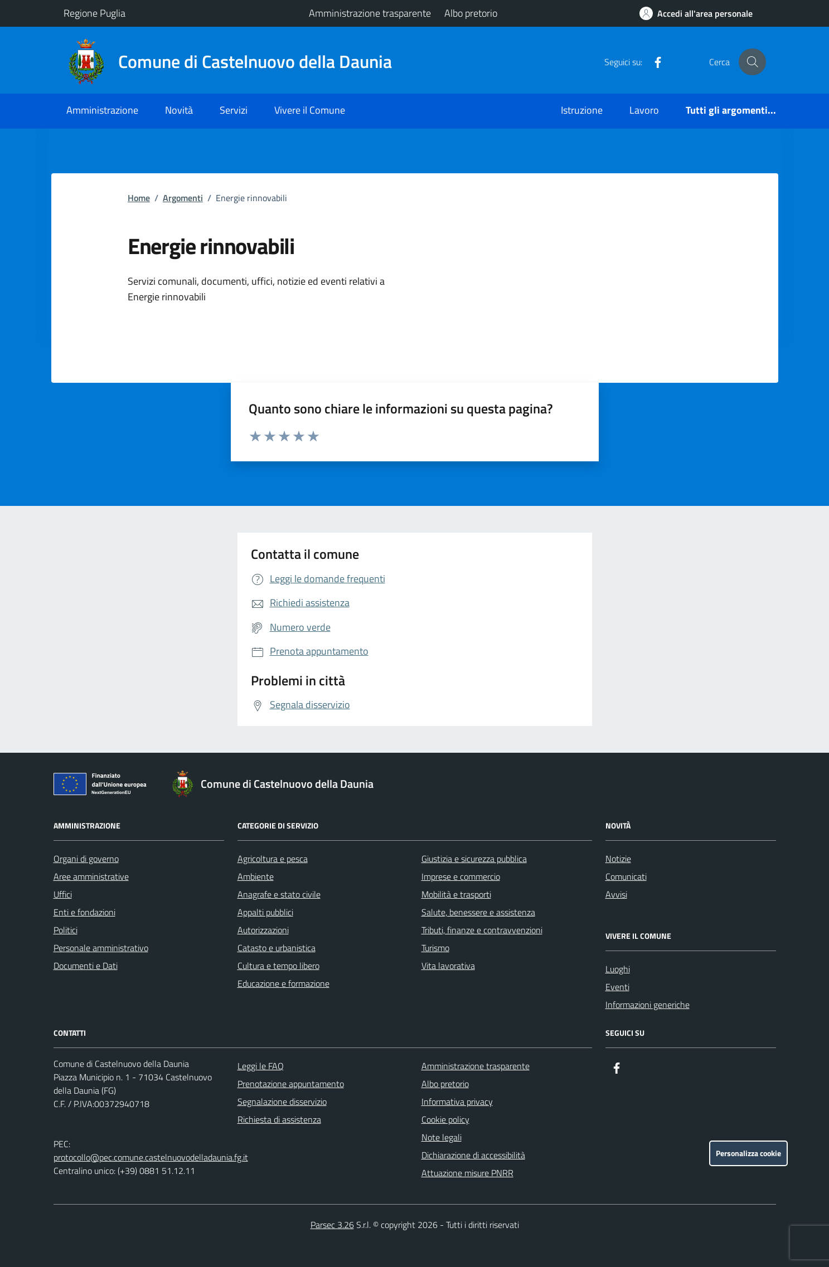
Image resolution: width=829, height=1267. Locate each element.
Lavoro (644, 110)
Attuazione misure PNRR (467, 1173)
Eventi (617, 986)
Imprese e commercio (460, 876)
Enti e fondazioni (84, 912)
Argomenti (183, 197)
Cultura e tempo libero (278, 965)
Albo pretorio (470, 13)
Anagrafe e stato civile (279, 894)
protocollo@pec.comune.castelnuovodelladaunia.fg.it (151, 1157)
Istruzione (582, 110)
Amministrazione (102, 110)
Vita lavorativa (448, 965)
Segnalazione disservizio (282, 1101)
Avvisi (616, 894)
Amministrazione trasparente (370, 13)
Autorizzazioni (263, 930)
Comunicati (626, 876)
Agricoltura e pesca (272, 858)
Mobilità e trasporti (456, 894)
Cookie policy (445, 1119)
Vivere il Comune (309, 110)
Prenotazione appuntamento (290, 1083)
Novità (179, 110)
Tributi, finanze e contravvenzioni (481, 930)
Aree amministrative (91, 876)
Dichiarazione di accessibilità (473, 1155)
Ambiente (255, 876)
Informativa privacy (457, 1101)
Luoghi (617, 969)
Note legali (441, 1137)
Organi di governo (86, 858)
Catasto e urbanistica (276, 947)
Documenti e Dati (86, 965)
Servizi (234, 110)
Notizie (618, 858)
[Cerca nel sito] (752, 61)
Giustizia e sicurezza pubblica (474, 858)
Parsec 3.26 (332, 1224)
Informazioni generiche (647, 1004)
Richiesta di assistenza (279, 1119)
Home (139, 197)
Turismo (435, 947)
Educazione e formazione (283, 983)
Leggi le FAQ (260, 1066)
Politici (65, 930)
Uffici (63, 894)
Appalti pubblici (265, 912)
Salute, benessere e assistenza (478, 912)
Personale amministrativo (101, 947)
